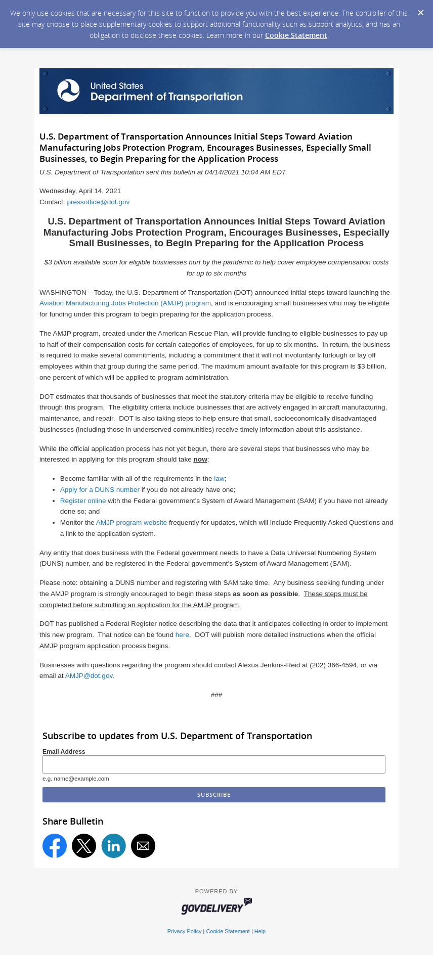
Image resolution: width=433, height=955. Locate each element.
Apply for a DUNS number (100, 489)
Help (260, 931)
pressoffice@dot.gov (98, 202)
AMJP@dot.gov (89, 675)
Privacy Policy (184, 931)
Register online (83, 501)
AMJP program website (131, 522)
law (219, 478)
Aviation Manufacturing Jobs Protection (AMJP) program (125, 303)
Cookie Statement (296, 35)
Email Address (63, 751)
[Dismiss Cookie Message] (420, 9)
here (182, 635)
